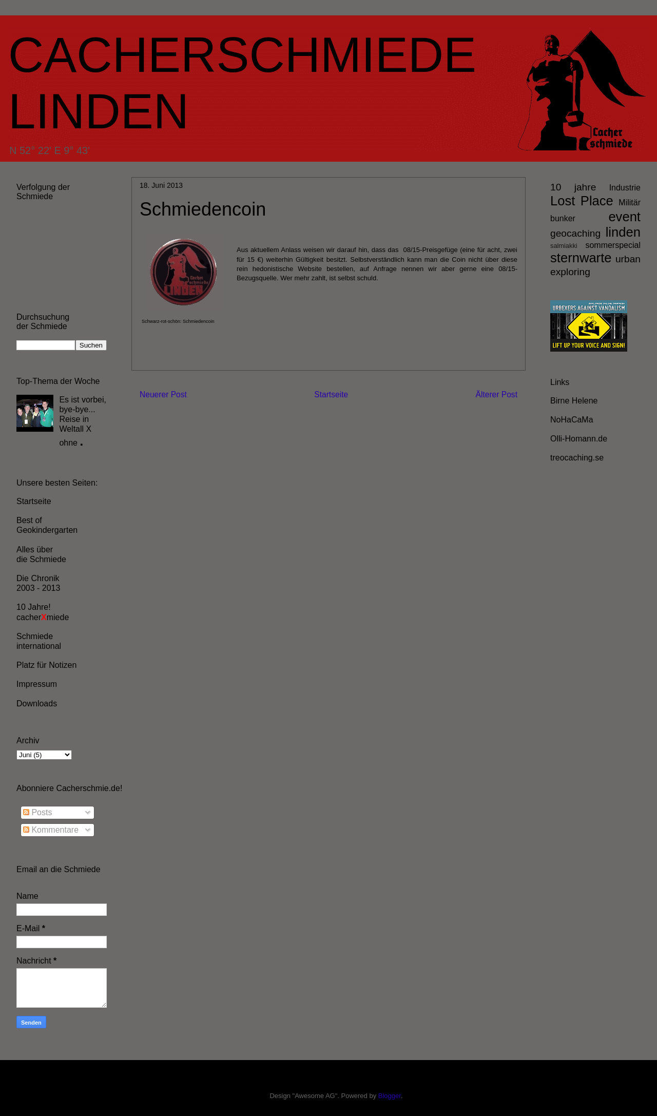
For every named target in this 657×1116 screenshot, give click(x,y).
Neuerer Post (163, 394)
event (624, 216)
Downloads (36, 703)
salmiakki (563, 245)
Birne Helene (574, 400)
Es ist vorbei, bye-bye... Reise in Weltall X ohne (82, 421)
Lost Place (581, 201)
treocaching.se (577, 457)
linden (623, 232)
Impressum (36, 684)
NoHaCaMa (571, 419)
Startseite (331, 394)
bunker (562, 218)
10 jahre (573, 187)
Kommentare (51, 829)
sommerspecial (613, 245)
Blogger (389, 1096)
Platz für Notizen (46, 665)
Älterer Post (496, 394)
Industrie (625, 187)
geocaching (575, 233)
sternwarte (580, 258)
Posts (37, 812)
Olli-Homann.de (578, 438)
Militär (630, 202)
